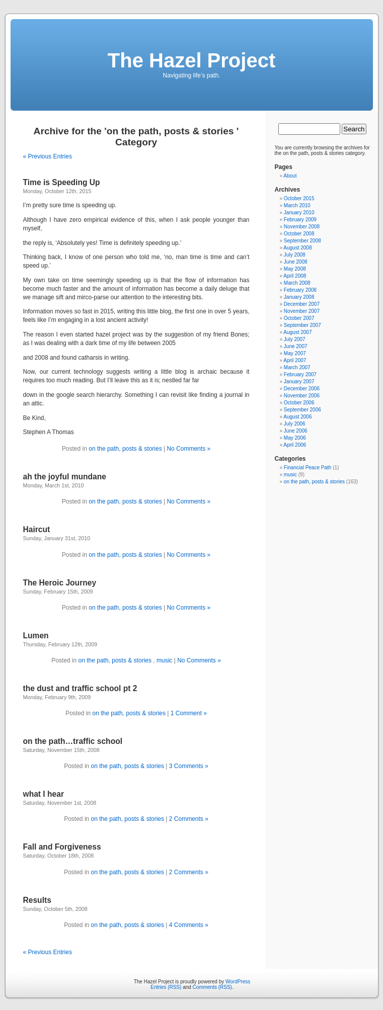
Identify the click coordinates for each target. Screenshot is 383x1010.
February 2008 (300, 290)
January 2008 (299, 297)
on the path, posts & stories (126, 448)
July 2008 (294, 255)
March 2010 (297, 205)
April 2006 (294, 445)
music (164, 660)
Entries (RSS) (165, 987)
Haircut (36, 529)
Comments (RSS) (212, 987)
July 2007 (294, 339)
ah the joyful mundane (64, 476)
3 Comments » (188, 766)
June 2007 (296, 346)
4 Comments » (188, 925)
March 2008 (297, 283)
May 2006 (295, 438)
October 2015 (299, 198)
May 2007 (295, 353)
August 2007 (297, 332)
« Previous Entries (47, 156)
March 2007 (297, 367)
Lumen (36, 635)
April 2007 (294, 360)
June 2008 (296, 262)
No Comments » (188, 448)
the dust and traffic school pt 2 (80, 688)
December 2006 (302, 388)
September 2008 (302, 240)
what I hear (43, 794)
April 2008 (294, 276)
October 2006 (299, 402)
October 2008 (299, 233)
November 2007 (302, 311)
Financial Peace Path (308, 467)
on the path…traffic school (73, 741)
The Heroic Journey (60, 582)
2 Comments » (188, 818)
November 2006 (302, 395)
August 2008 (297, 247)
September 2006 (302, 409)
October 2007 (299, 318)
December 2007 (302, 304)
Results (37, 900)
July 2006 (294, 424)
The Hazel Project (191, 60)
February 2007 (300, 374)
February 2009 (300, 219)
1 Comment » (189, 713)
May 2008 (295, 269)
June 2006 (296, 431)
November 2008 (302, 226)
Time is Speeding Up (61, 182)
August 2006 (297, 416)
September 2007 (302, 325)
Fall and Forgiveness (62, 847)
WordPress (237, 981)
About (289, 176)
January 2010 (299, 212)
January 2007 (299, 381)
